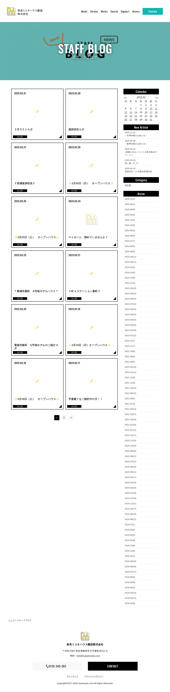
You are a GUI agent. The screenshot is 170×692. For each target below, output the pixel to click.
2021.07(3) (130, 404)
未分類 (128, 185)
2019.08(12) (130, 519)
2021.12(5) (130, 377)
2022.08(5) (130, 362)
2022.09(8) (130, 356)
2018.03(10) (130, 593)
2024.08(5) (130, 236)
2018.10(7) (130, 556)
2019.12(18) (130, 498)
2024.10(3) (130, 225)
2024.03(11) (130, 262)
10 (151, 108)
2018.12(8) (130, 545)
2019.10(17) (130, 509)
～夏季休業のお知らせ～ (140, 142)
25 (156, 116)
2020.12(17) (130, 435)
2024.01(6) (130, 272)
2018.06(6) (130, 577)
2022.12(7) (130, 341)
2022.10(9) (130, 351)
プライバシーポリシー (93, 676)
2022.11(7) (130, 346)
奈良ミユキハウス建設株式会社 (85, 636)
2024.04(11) (130, 257)
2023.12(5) (130, 278)
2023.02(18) (130, 330)
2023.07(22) (130, 304)
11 (156, 108)
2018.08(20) (130, 566)
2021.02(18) (130, 425)
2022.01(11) (130, 372)
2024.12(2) (130, 220)
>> (156, 97)
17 (151, 112)
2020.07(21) (130, 461)
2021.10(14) (130, 388)
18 (156, 112)
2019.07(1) (130, 524)
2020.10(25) (130, 446)
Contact (152, 11)
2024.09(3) (130, 230)
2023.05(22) (130, 314)
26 (125, 120)
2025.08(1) (130, 204)
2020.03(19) (130, 482)
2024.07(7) (130, 241)
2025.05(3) (130, 215)
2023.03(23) (130, 325)
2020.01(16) (130, 493)
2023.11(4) (130, 283)
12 (125, 112)
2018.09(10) (130, 561)
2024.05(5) (130, 251)
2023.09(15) (130, 293)
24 (151, 116)
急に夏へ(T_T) (140, 161)
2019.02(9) (130, 535)
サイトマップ (72, 676)
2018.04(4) (130, 587)
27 (131, 120)
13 (131, 112)
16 (146, 112)
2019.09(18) (130, 514)
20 (131, 116)
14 (136, 112)
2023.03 (141, 97)
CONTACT (112, 666)
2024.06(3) (130, 246)
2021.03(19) (130, 419)
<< (125, 97)
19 (125, 116)
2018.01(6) (130, 603)
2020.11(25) (130, 440)
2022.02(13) (130, 367)
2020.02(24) (130, 488)
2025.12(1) (130, 199)
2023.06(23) (130, 309)
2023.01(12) (130, 335)
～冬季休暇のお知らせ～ (140, 134)
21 (136, 116)
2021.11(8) (130, 383)
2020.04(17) (130, 477)
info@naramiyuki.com (88, 656)
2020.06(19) (130, 467)
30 (146, 120)
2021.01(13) (130, 430)
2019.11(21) (130, 503)
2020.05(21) (130, 472)
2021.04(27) (130, 414)
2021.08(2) (130, 398)
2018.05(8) (130, 582)
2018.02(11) (130, 598)
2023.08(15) (130, 299)
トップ (11, 620)
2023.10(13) (130, 288)
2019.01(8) (130, 540)
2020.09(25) (130, 451)
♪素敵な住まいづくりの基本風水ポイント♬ (141, 152)
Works (104, 11)
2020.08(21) (130, 456)
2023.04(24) (130, 320)
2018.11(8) (130, 551)
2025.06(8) (130, 209)
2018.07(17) (130, 572)
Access (136, 11)
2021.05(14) (130, 409)
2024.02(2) (130, 267)
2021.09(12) (130, 393)
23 (146, 116)
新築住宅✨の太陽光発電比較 (140, 170)
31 (151, 120)
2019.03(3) (130, 530)
